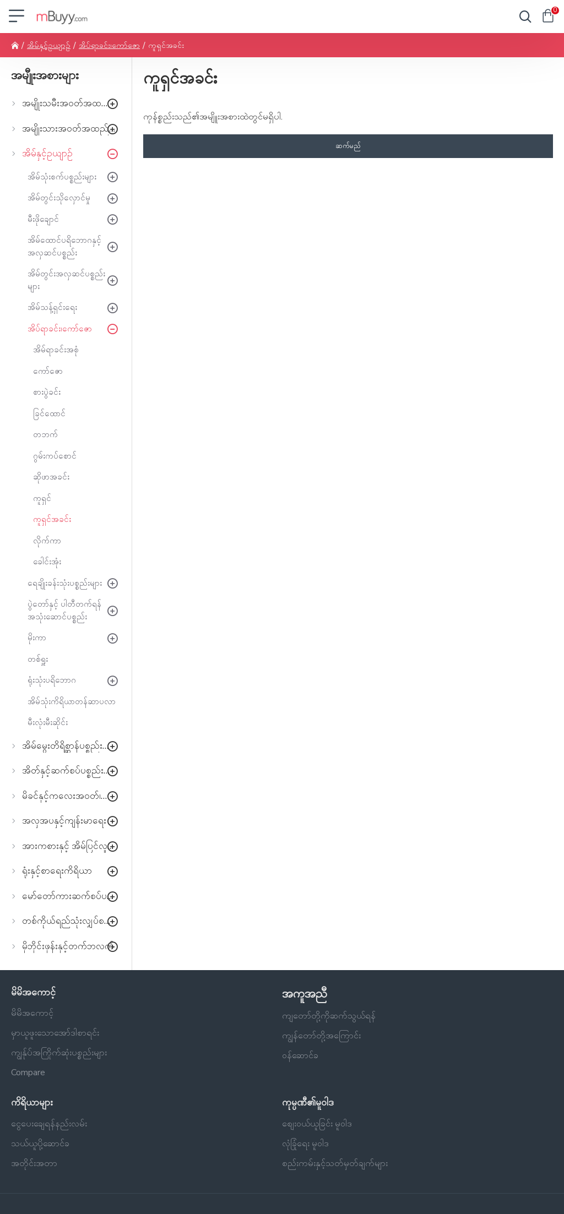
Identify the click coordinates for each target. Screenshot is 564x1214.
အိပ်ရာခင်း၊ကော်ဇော (109, 45)
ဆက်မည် (348, 146)
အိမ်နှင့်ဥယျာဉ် (48, 45)
